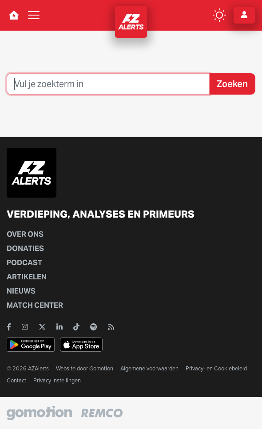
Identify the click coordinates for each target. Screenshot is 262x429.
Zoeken (232, 84)
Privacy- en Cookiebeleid (216, 368)
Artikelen (27, 277)
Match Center (35, 305)
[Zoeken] (108, 84)
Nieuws (21, 291)
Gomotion (101, 368)
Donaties (25, 248)
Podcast (24, 262)
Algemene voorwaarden (149, 368)
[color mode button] (219, 15)
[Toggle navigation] (34, 15)
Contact (16, 380)
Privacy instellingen (57, 380)
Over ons (25, 234)
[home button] (13, 15)
